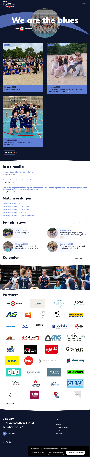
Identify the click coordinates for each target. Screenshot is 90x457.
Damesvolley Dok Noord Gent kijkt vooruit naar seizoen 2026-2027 (22, 143)
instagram (7, 442)
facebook (4, 442)
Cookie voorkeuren (38, 452)
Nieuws (58, 425)
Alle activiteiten (78, 258)
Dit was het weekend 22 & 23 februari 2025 (19, 206)
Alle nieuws (8, 152)
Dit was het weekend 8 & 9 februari (16, 212)
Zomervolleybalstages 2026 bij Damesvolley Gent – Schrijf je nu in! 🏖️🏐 (65, 90)
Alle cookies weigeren (56, 452)
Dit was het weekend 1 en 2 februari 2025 (19, 215)
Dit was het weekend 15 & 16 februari (17, 209)
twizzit (10, 442)
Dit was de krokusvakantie (13, 203)
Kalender (59, 422)
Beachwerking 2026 (12, 89)
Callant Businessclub (63, 427)
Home (58, 419)
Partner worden (10, 404)
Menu (87, 3)
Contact (59, 433)
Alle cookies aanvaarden (75, 452)
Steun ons (11, 433)
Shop (58, 430)
